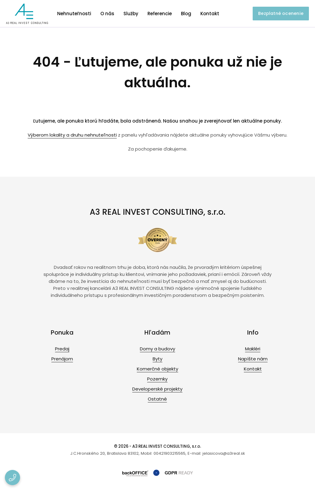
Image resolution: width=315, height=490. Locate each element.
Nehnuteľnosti (74, 13)
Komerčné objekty (157, 369)
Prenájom (62, 359)
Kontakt (209, 13)
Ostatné (157, 399)
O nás (107, 13)
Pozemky (157, 379)
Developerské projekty (157, 389)
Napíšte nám (253, 359)
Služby (130, 13)
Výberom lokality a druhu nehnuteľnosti (72, 135)
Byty (157, 359)
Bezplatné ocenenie (280, 13)
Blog (186, 13)
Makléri (252, 349)
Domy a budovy (157, 349)
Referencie (159, 13)
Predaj (62, 349)
